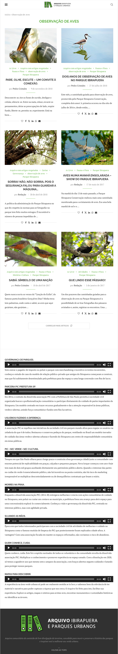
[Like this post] (22, 121)
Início (7, 14)
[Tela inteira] (109, 364)
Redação (22, 194)
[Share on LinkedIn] (32, 121)
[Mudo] (104, 364)
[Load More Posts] (59, 326)
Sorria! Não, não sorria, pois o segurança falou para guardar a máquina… (31, 185)
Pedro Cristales (20, 88)
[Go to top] (59, 649)
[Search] (111, 4)
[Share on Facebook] (25, 121)
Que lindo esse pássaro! (87, 280)
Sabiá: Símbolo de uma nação (31, 280)
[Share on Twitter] (29, 121)
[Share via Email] (39, 121)
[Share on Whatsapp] (36, 121)
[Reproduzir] (8, 364)
